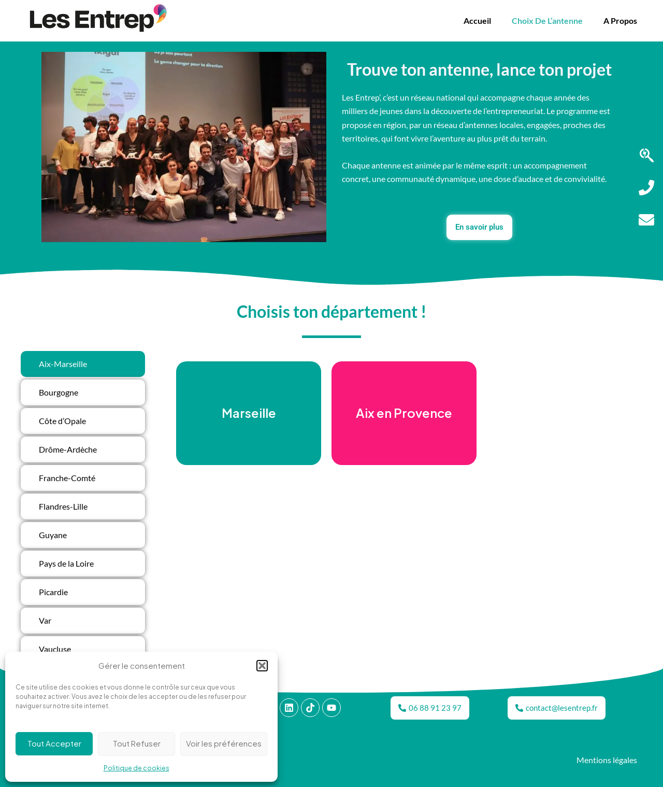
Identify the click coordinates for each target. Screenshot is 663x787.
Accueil (477, 20)
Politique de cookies (136, 768)
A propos (620, 20)
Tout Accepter (54, 743)
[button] (262, 665)
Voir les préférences (224, 743)
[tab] (83, 364)
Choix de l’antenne (547, 20)
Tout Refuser (137, 743)
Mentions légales (606, 760)
